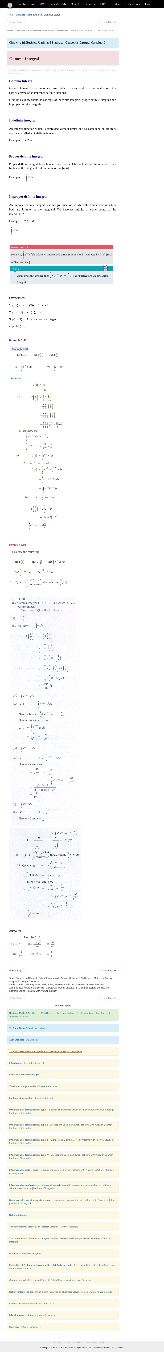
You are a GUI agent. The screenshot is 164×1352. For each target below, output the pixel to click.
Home (10, 14)
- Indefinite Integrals (31, 1098)
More (147, 4)
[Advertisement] (140, 61)
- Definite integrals (43, 1226)
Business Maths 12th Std (29, 14)
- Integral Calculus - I (26, 1063)
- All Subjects (28, 1028)
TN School (115, 4)
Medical (75, 4)
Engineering (90, 4)
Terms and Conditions (76, 1342)
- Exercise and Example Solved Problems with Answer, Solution (50, 1280)
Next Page (109, 22)
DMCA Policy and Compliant (98, 1342)
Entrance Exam (132, 4)
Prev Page (15, 22)
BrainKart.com (25, 4)
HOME (42, 4)
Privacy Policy (60, 1342)
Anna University (58, 4)
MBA (102, 4)
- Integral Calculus (32, 1303)
